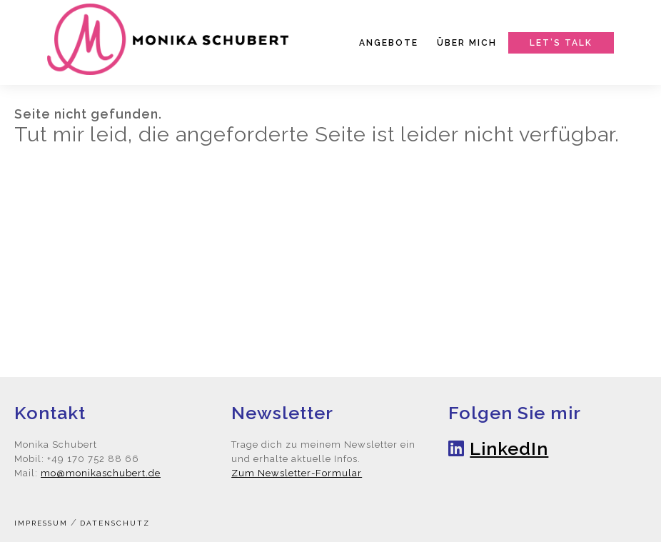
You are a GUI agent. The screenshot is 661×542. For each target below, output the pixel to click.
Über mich (467, 43)
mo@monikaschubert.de (101, 473)
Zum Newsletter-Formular (296, 473)
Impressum (41, 523)
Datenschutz (115, 523)
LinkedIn (509, 448)
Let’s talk (561, 43)
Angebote (388, 43)
